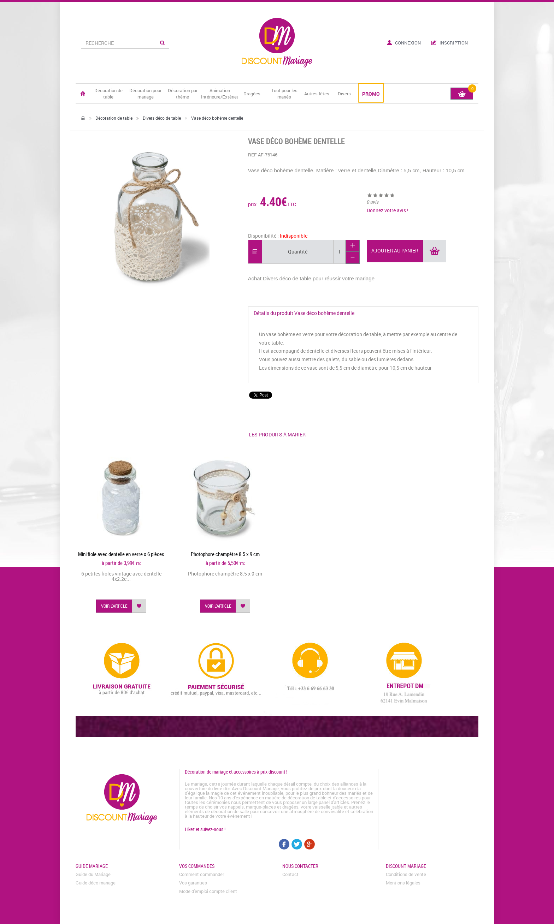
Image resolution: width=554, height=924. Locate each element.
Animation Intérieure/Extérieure (219, 93)
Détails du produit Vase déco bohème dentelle (304, 313)
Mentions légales (403, 883)
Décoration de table (108, 93)
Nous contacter (300, 866)
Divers (344, 93)
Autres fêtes (316, 93)
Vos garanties (193, 883)
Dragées (251, 93)
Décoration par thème (183, 93)
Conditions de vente (406, 874)
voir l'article (114, 606)
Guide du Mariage (93, 874)
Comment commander (201, 874)
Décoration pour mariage (145, 93)
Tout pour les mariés (284, 93)
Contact (290, 874)
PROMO (371, 93)
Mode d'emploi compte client (208, 891)
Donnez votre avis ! (387, 210)
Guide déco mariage (96, 883)
